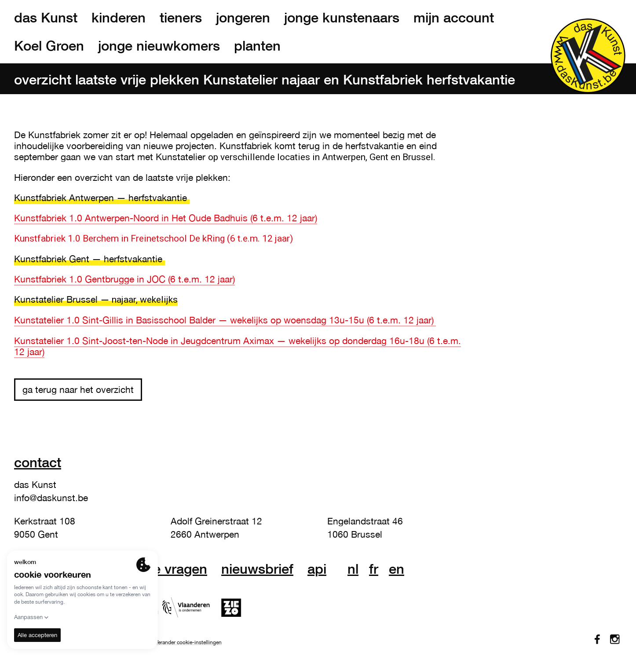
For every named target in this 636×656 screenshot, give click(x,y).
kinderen (118, 18)
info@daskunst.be (51, 497)
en (396, 569)
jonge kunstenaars (341, 18)
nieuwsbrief (257, 569)
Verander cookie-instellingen (188, 642)
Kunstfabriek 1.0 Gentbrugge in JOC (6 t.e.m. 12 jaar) (124, 279)
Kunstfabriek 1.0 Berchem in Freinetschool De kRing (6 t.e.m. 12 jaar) (153, 238)
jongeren (243, 18)
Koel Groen (49, 46)
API (316, 569)
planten (257, 46)
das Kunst (45, 18)
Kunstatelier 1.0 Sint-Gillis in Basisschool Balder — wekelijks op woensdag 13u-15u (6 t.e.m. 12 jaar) (225, 320)
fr (373, 569)
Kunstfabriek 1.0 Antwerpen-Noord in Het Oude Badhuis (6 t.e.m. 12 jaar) (165, 218)
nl (352, 569)
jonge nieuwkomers (159, 46)
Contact (37, 462)
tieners (181, 18)
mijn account (453, 18)
